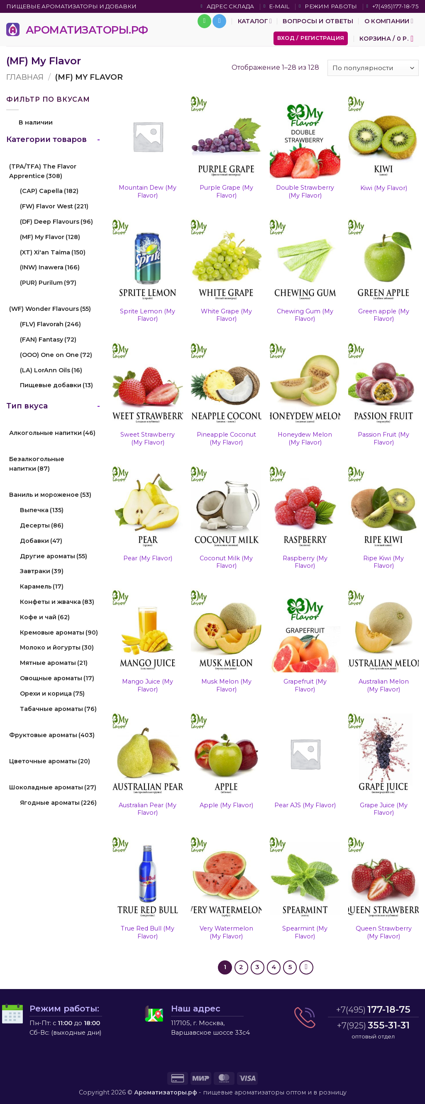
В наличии (36, 122)
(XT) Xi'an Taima (52, 252)
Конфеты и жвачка (57, 602)
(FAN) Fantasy (48, 339)
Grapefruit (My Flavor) (305, 685)
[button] (311, 38)
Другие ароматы (53, 556)
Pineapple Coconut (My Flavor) (226, 438)
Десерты (42, 525)
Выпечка (42, 510)
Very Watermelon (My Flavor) (226, 932)
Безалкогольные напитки (36, 463)
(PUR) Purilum (48, 282)
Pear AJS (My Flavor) (305, 805)
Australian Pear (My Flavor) (147, 809)
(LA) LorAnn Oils (51, 370)
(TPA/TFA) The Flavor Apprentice (42, 171)
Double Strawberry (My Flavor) (305, 191)
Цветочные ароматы (49, 761)
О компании (388, 21)
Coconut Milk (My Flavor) (226, 562)
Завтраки (42, 571)
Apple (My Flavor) (226, 805)
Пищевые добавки (56, 385)
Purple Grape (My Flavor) (226, 191)
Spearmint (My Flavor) (304, 932)
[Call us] (204, 21)
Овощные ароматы (57, 678)
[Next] (306, 967)
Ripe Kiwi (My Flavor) (383, 562)
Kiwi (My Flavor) (383, 188)
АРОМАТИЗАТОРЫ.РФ (87, 29)
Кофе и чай (45, 617)
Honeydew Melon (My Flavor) (305, 438)
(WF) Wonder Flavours (50, 309)
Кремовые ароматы (59, 632)
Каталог (255, 21)
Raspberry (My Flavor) (305, 562)
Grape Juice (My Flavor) (384, 809)
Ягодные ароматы (58, 802)
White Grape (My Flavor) (226, 315)
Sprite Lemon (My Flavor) (147, 315)
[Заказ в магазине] (373, 68)
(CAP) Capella (49, 191)
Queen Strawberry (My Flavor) (384, 932)
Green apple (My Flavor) (383, 315)
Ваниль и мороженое (50, 494)
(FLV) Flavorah (50, 324)
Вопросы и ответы (318, 21)
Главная (25, 77)
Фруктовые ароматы (52, 735)
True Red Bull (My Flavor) (147, 932)
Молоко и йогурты (57, 647)
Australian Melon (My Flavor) (384, 685)
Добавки (41, 541)
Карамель (42, 586)
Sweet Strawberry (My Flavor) (147, 438)
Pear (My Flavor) (147, 558)
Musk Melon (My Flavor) (226, 685)
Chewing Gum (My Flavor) (305, 315)
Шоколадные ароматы (52, 787)
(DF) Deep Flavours (56, 221)
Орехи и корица (52, 693)
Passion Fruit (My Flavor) (383, 438)
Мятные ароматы (54, 663)
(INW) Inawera (50, 267)
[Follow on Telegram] (219, 21)
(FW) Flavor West (54, 206)
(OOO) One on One (56, 355)
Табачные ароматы (58, 709)
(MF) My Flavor (50, 237)
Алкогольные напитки (52, 433)
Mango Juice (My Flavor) (147, 685)
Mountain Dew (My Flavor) (147, 191)
